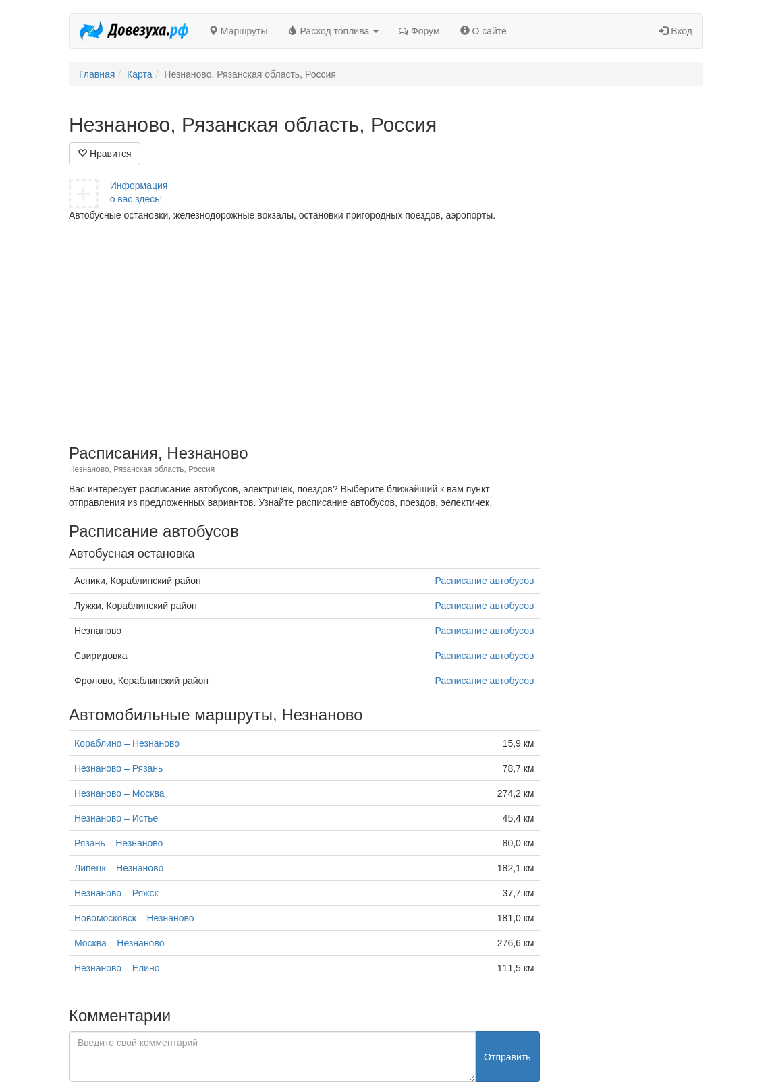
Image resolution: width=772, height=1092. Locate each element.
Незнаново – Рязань (118, 768)
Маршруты (238, 31)
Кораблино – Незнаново (127, 743)
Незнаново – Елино (117, 967)
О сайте (483, 31)
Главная (97, 74)
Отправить (507, 1057)
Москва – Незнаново (119, 943)
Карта (139, 74)
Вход (675, 31)
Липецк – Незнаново (118, 868)
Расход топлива (333, 31)
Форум (419, 31)
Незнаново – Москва (119, 793)
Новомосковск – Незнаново (134, 918)
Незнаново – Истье (116, 818)
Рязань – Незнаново (118, 843)
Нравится (105, 153)
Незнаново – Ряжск (116, 893)
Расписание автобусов (484, 580)
